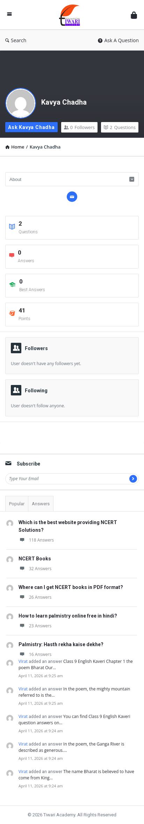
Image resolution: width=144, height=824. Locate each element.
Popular (16, 503)
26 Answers (35, 597)
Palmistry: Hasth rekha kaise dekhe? (61, 644)
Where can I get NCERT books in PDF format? (71, 587)
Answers (41, 503)
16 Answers (35, 654)
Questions (120, 127)
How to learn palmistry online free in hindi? (68, 616)
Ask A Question (118, 40)
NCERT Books (35, 558)
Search (15, 40)
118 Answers (36, 540)
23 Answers (35, 626)
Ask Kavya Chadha (31, 127)
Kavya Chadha (64, 102)
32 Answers (35, 569)
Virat (23, 661)
